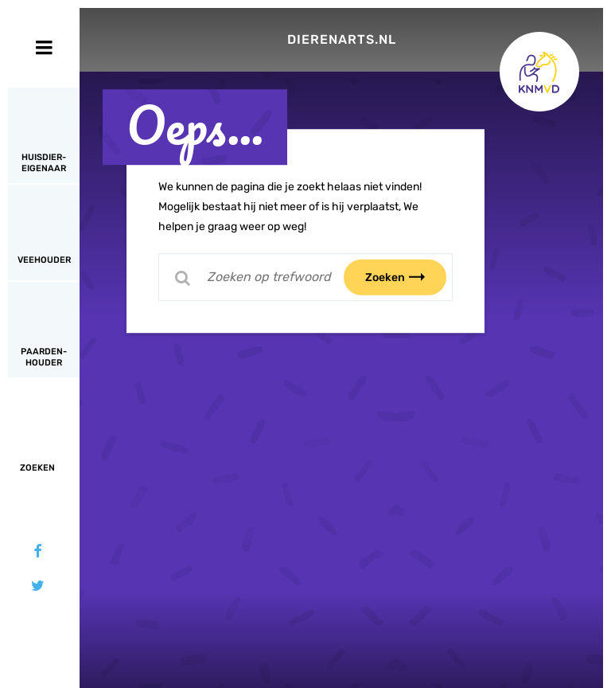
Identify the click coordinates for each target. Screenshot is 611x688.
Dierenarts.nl (341, 39)
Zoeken (405, 277)
